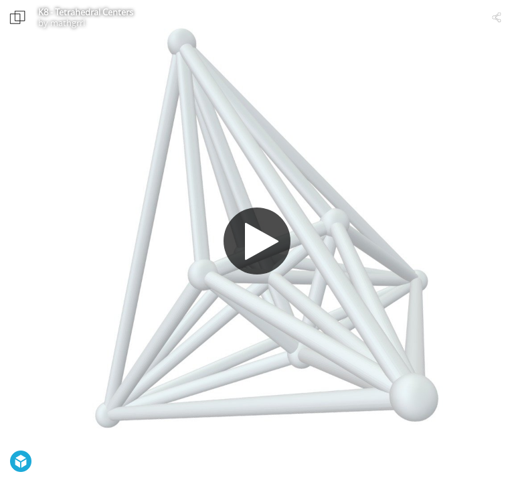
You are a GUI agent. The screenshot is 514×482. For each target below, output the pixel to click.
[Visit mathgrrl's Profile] (17, 17)
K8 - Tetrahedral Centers (85, 12)
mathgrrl (67, 23)
